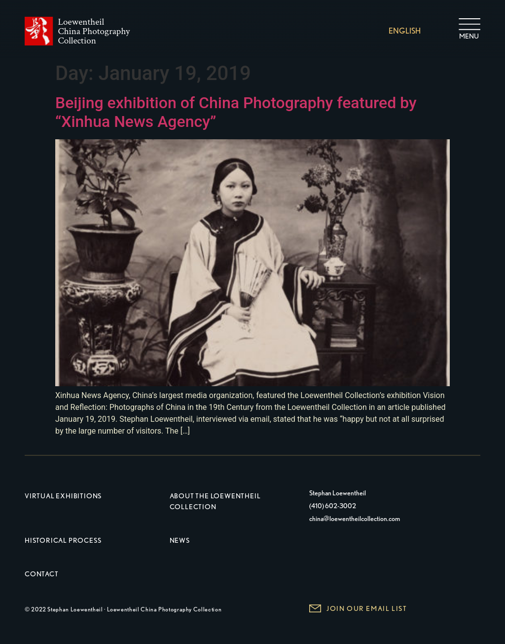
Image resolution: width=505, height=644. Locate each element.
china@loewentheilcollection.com (354, 519)
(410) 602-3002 (332, 506)
